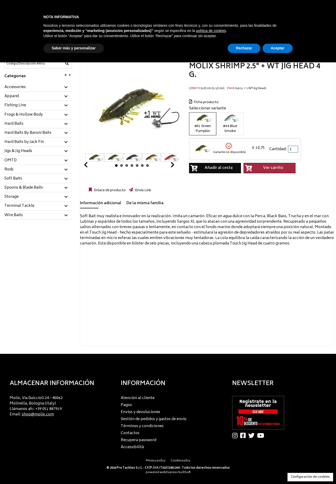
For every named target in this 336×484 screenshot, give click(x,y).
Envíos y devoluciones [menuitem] (140, 412)
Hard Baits (13, 124)
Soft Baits (13, 178)
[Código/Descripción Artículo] (25, 64)
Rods (9, 169)
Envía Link (142, 190)
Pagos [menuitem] (126, 405)
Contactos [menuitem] (130, 433)
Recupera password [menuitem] (138, 440)
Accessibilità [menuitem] (132, 447)
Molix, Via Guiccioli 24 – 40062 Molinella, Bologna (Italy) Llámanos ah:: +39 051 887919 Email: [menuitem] (36, 406)
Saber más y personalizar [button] (74, 48)
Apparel (11, 96)
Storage (11, 197)
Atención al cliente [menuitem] (137, 398)
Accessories (15, 87)
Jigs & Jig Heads (18, 151)
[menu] (57, 405)
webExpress (169, 472)
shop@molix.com (38, 414)
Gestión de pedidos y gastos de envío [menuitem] (153, 419)
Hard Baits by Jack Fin (24, 142)
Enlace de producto (109, 190)
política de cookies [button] (211, 31)
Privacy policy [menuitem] (155, 460)
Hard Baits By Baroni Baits (27, 133)
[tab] (38, 87)
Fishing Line (15, 105)
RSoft (187, 472)
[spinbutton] (293, 149)
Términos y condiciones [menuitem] (142, 426)
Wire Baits (13, 215)
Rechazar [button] (244, 48)
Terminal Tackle (19, 206)
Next (166, 166)
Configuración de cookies (310, 477)
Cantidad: (278, 149)
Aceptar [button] (277, 48)
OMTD (10, 160)
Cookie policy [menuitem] (180, 460)
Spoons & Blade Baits (23, 187)
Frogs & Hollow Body (23, 114)
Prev (92, 166)
